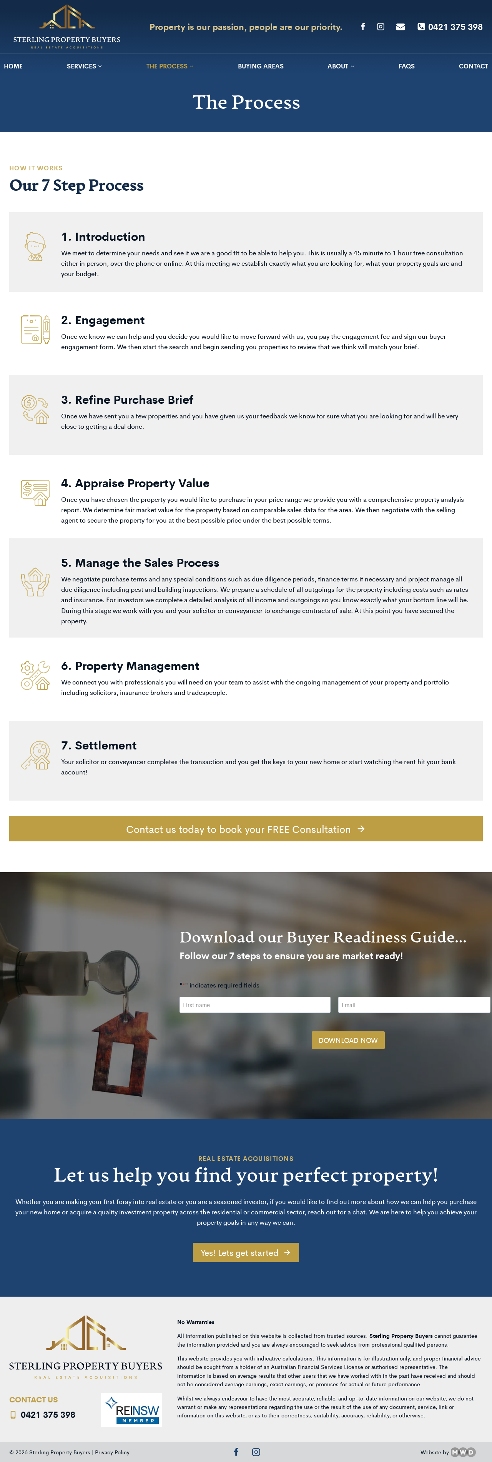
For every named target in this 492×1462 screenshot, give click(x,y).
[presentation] (236, 1033)
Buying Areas (261, 65)
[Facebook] (363, 27)
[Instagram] (381, 27)
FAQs (407, 65)
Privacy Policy (112, 1450)
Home (13, 65)
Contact (473, 65)
